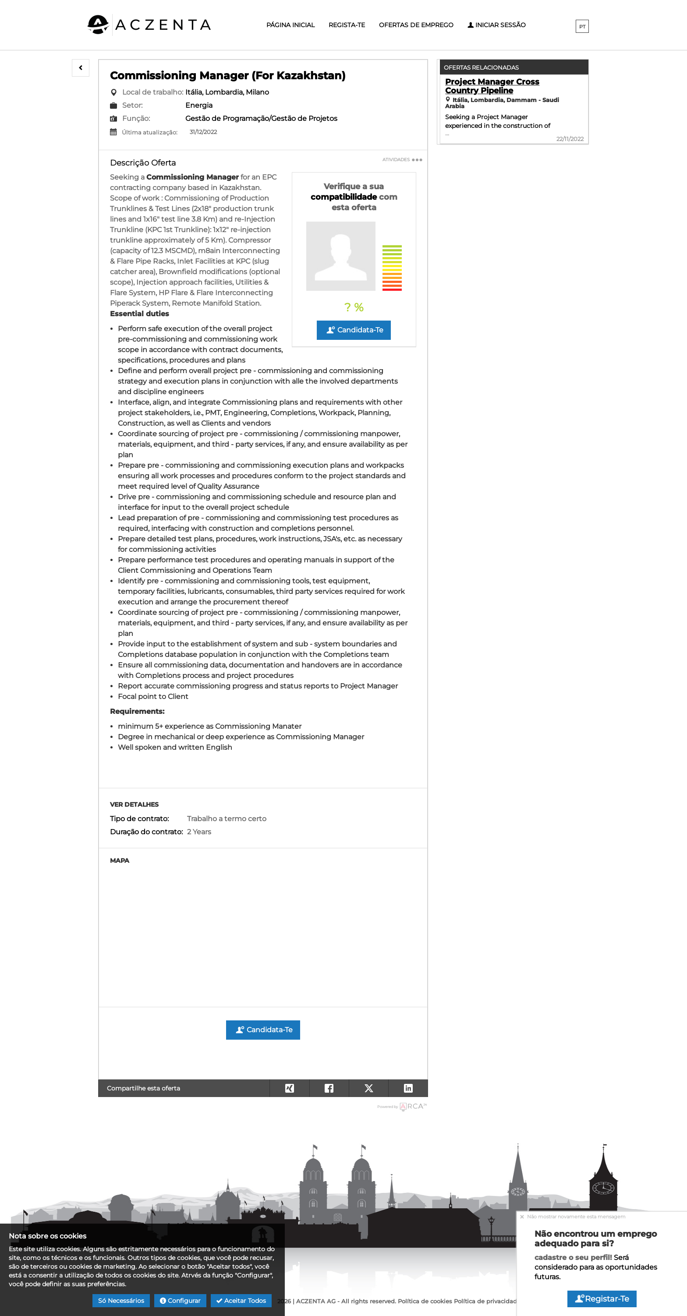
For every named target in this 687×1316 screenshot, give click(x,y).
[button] (80, 68)
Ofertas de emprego (416, 25)
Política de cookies (425, 1301)
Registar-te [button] (602, 1299)
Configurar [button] (180, 1301)
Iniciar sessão (496, 25)
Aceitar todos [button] (241, 1301)
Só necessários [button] (121, 1301)
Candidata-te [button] (353, 330)
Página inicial (290, 25)
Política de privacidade (487, 1301)
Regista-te (347, 25)
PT (582, 27)
